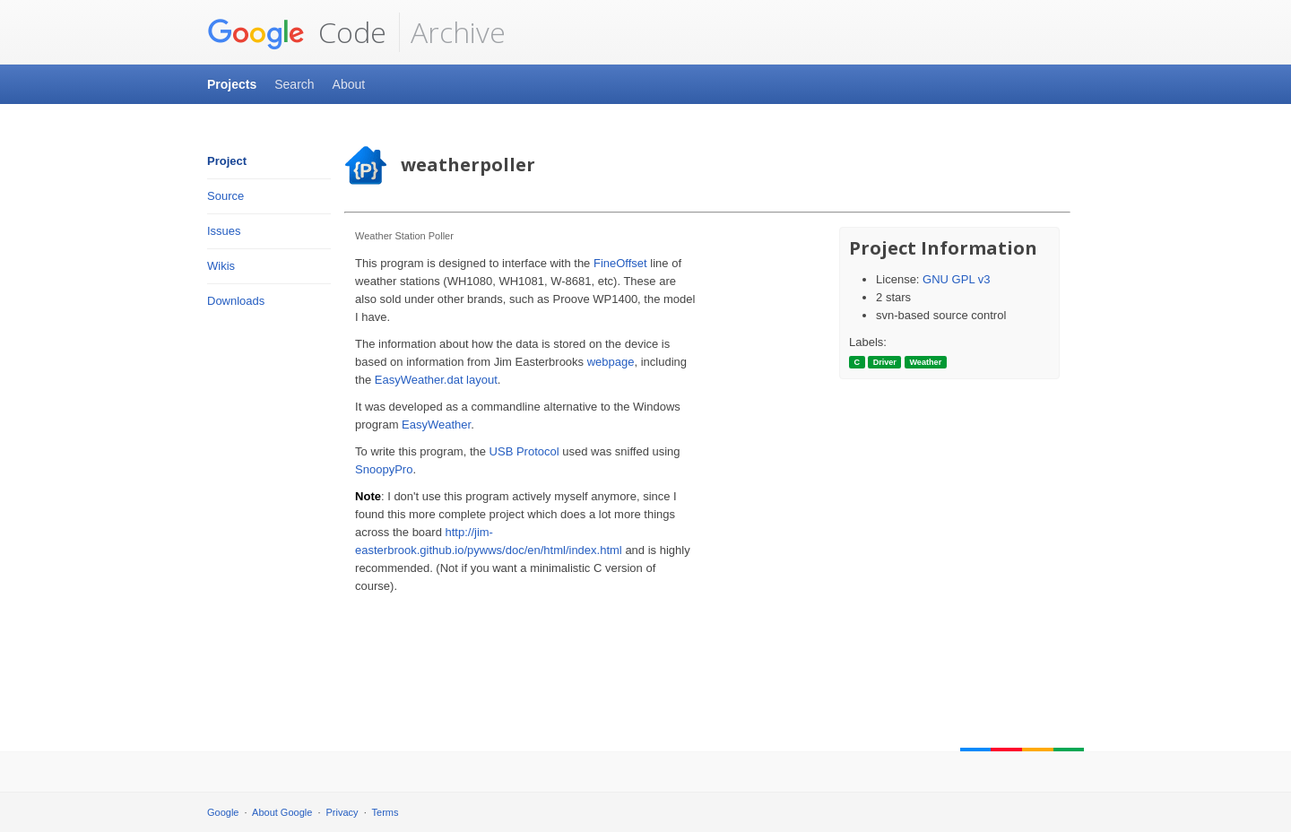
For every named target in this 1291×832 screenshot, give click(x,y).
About (349, 84)
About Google (282, 812)
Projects (231, 84)
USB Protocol (524, 451)
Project (227, 161)
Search (294, 84)
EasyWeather (436, 424)
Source (225, 196)
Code (296, 32)
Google (222, 812)
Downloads (235, 301)
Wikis (221, 266)
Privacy (342, 812)
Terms (385, 812)
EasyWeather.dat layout (436, 379)
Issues (224, 231)
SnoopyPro (383, 469)
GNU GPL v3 (956, 279)
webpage (611, 361)
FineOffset (620, 263)
